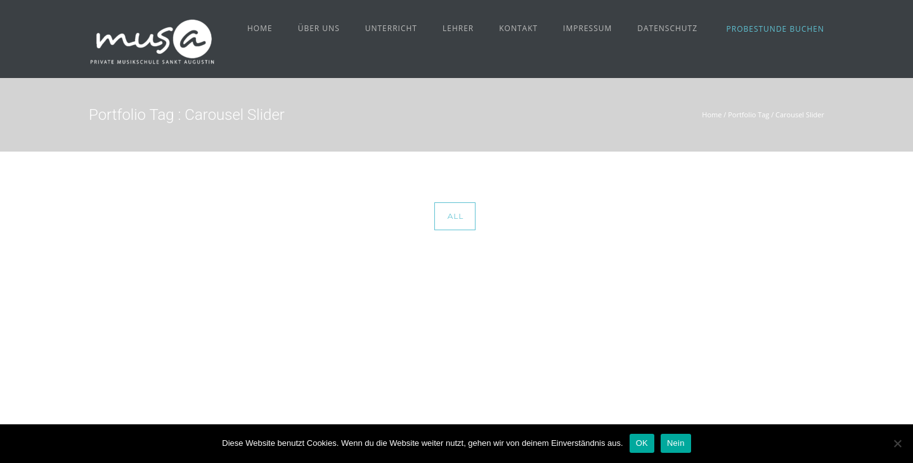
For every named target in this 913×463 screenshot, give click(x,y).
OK (642, 443)
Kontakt (518, 28)
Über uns (319, 28)
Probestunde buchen (775, 28)
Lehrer (458, 28)
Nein (676, 443)
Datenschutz (667, 28)
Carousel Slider (799, 114)
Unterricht (391, 28)
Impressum (587, 28)
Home (260, 28)
